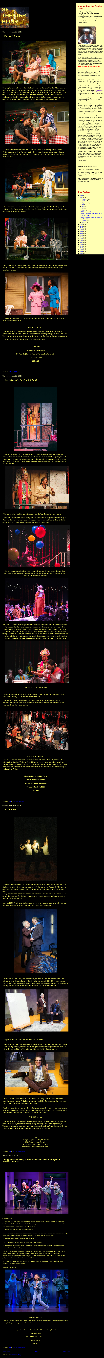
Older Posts (66, 1351)
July (83, 204)
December (85, 199)
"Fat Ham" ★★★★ (12, 36)
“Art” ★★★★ (9, 809)
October (84, 201)
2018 (81, 233)
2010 (81, 248)
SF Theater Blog (14, 15)
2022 (81, 228)
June (83, 206)
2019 (81, 231)
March (84, 210)
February (84, 220)
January (84, 222)
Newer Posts (6, 1351)
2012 (81, 244)
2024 (81, 224)
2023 (81, 226)
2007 (81, 253)
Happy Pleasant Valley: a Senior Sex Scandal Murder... (91, 218)
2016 (81, 237)
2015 (81, 239)
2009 (81, 249)
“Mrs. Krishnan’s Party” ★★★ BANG (20, 380)
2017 (81, 235)
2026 (81, 195)
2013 (81, 242)
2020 (81, 229)
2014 (81, 240)
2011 (81, 246)
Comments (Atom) (15, 1355)
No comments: (21, 371)
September (85, 203)
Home (36, 1351)
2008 (81, 251)
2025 (81, 197)
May (83, 208)
